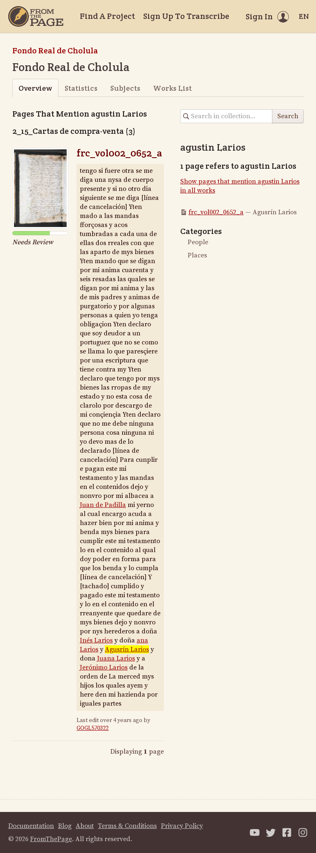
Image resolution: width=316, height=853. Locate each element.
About (85, 826)
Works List (172, 88)
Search (287, 116)
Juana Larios (116, 658)
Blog (65, 826)
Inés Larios (96, 640)
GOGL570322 (93, 728)
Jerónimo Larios (104, 667)
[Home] (35, 16)
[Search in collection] (226, 116)
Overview (35, 88)
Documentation (31, 826)
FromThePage (51, 839)
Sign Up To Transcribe (186, 16)
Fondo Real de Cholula (55, 50)
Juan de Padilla (103, 505)
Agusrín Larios (127, 649)
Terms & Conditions (127, 826)
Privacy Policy (182, 826)
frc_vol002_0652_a (119, 153)
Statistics (81, 88)
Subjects (125, 88)
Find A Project (107, 16)
